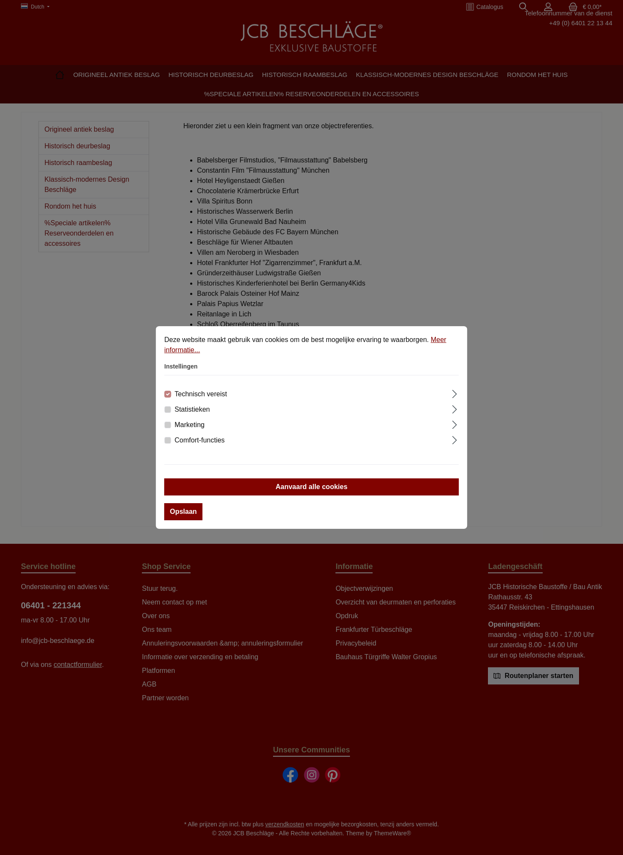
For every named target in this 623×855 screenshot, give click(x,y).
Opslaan (183, 511)
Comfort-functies (200, 440)
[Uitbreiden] (454, 392)
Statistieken (192, 409)
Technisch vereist (201, 394)
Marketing (190, 424)
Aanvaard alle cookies (311, 486)
